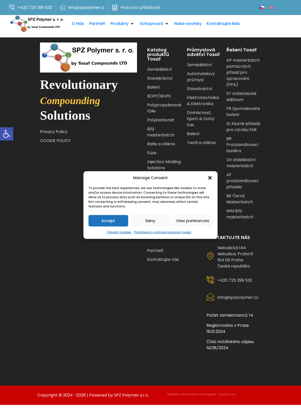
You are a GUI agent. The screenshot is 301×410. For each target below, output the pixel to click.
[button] (6, 133)
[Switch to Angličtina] (272, 7)
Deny (150, 220)
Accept (108, 220)
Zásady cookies (119, 232)
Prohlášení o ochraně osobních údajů (162, 232)
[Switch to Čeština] (262, 7)
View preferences (192, 220)
